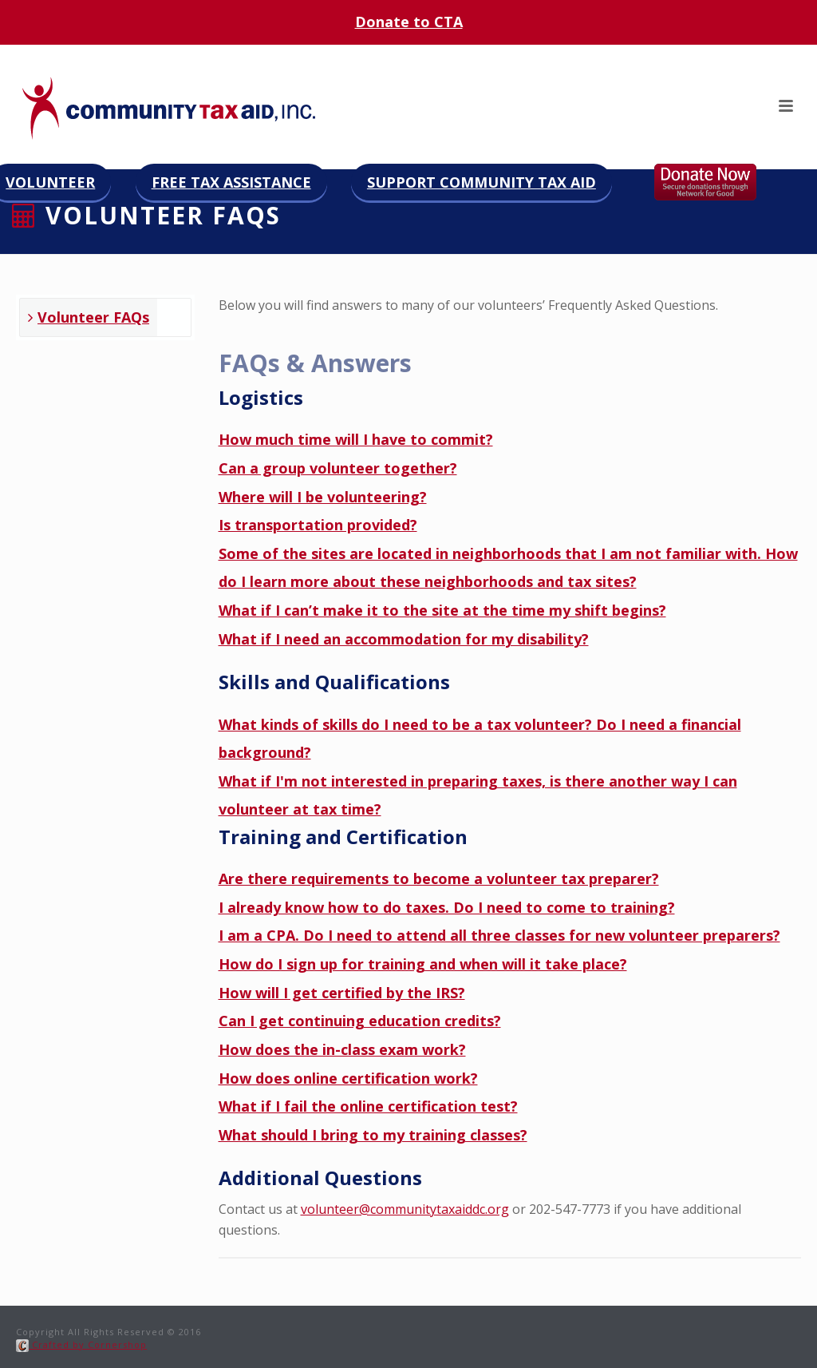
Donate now (721, 182)
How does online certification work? (348, 1078)
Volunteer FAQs (88, 317)
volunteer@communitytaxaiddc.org (405, 1209)
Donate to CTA (409, 21)
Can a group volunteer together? (338, 468)
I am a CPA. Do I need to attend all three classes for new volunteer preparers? (499, 935)
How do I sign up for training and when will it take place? (423, 963)
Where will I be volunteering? (323, 496)
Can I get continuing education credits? (360, 1020)
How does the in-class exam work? (342, 1049)
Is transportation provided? (318, 524)
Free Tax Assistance (231, 182)
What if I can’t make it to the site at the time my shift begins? (442, 610)
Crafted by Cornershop (81, 1344)
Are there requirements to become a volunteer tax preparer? (439, 878)
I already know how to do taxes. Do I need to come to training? (447, 907)
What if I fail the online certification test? (368, 1106)
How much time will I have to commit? (356, 439)
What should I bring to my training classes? (373, 1134)
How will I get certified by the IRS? (342, 992)
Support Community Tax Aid (481, 182)
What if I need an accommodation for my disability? (404, 638)
